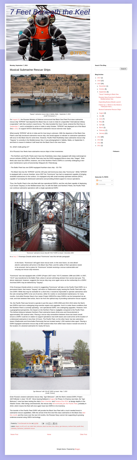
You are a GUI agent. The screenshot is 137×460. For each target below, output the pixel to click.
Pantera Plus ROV (61, 401)
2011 (99, 145)
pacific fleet (80, 426)
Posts (99, 180)
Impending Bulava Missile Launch (110, 102)
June (101, 119)
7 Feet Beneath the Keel (50, 12)
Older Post (83, 434)
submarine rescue (29, 428)
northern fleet (72, 426)
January (102, 133)
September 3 (14, 126)
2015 (99, 83)
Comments (100, 184)
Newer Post (14, 434)
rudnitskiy (13, 428)
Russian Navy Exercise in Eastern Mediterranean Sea (110, 98)
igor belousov (63, 426)
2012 (99, 143)
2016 (99, 81)
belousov (39, 426)
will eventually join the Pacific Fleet (65, 403)
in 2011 (16, 129)
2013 (99, 140)
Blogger (77, 449)
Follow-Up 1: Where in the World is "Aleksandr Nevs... (110, 105)
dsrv (53, 426)
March (101, 127)
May (100, 122)
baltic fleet (33, 426)
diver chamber (46, 401)
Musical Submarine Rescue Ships (110, 109)
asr (28, 426)
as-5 (25, 426)
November (102, 86)
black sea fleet (47, 426)
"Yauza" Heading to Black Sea (108, 94)
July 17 (15, 256)
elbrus (57, 426)
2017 (99, 78)
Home (49, 434)
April (100, 125)
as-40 (22, 426)
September (103, 92)
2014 (99, 137)
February (102, 130)
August (52, 399)
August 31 (16, 119)
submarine (20, 428)
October (102, 89)
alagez (18, 426)
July (100, 116)
